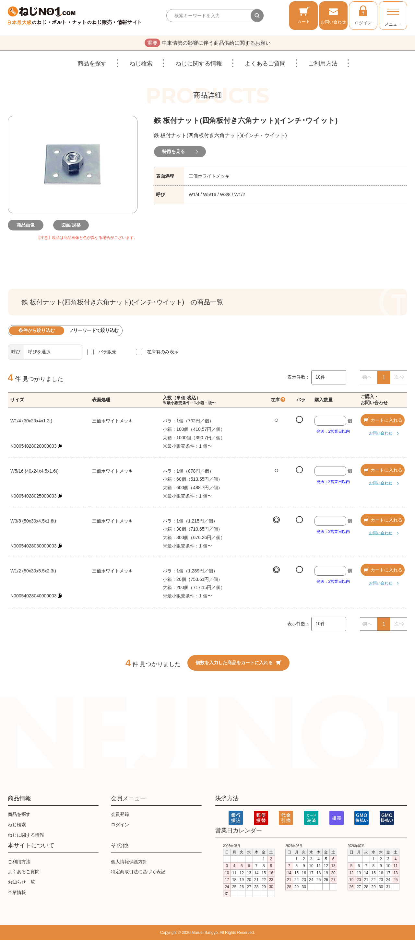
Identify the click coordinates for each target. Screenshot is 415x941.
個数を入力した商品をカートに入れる (238, 663)
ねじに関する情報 (198, 64)
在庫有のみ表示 (163, 352)
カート (303, 15)
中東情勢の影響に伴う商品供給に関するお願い (207, 43)
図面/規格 (72, 226)
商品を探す (92, 64)
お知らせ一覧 (21, 883)
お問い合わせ (333, 15)
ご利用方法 (323, 64)
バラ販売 (107, 352)
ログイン (363, 15)
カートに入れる (382, 421)
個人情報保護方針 (129, 862)
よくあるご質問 (265, 64)
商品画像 (27, 226)
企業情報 (17, 893)
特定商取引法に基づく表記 (138, 872)
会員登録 (120, 815)
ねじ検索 (141, 64)
